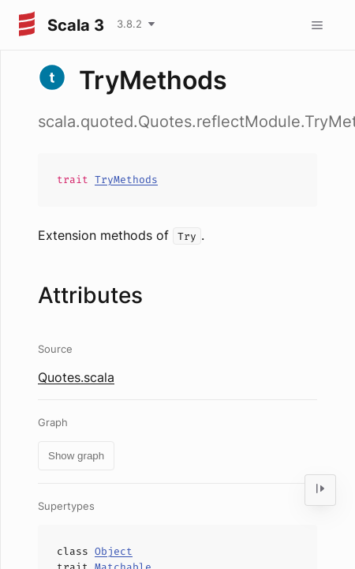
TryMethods (126, 179)
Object (114, 551)
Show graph (76, 456)
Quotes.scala (76, 377)
